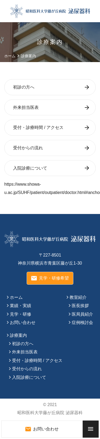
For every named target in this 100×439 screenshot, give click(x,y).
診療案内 (18, 335)
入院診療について (30, 168)
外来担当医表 (26, 107)
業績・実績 (20, 305)
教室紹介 (78, 297)
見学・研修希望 (50, 278)
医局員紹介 (82, 314)
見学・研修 (20, 314)
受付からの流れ (28, 148)
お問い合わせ (22, 322)
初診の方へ (23, 87)
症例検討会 (82, 322)
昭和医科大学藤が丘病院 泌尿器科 (49, 412)
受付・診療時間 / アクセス (38, 127)
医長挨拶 (80, 305)
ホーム (16, 297)
